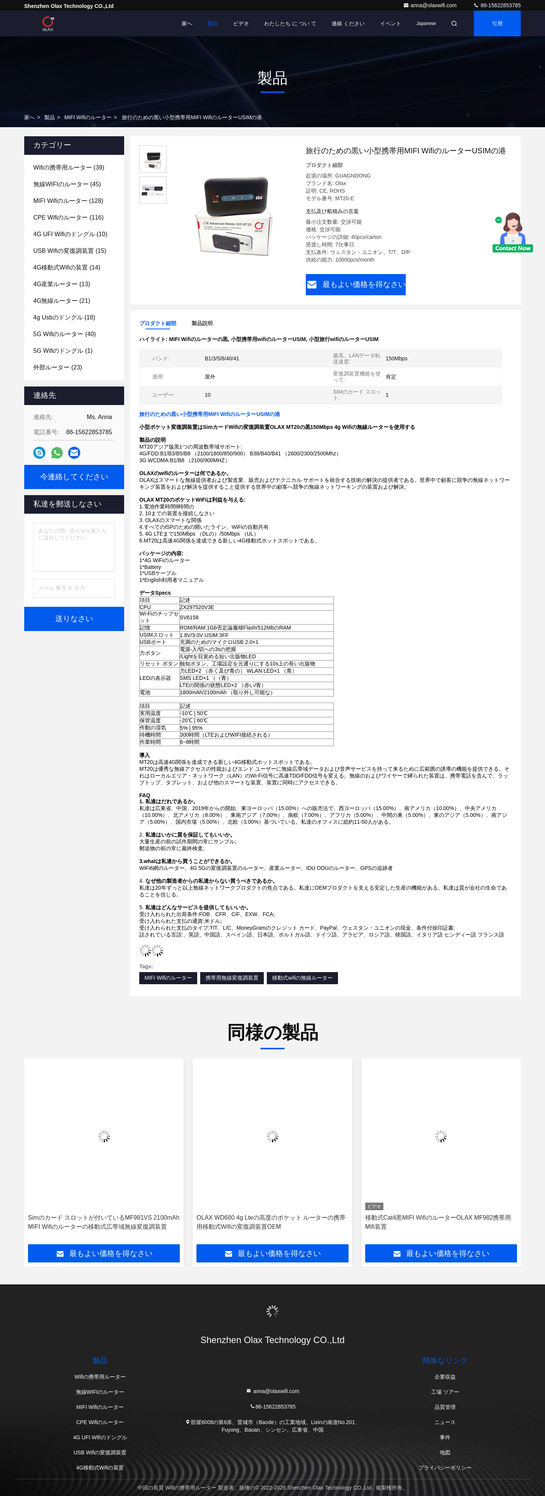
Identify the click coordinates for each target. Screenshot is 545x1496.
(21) (61, 301)
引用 (497, 23)
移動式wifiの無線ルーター (302, 978)
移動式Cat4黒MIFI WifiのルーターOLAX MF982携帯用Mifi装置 (438, 1222)
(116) (68, 217)
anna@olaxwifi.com (430, 5)
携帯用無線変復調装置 (232, 978)
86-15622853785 (497, 5)
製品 (212, 23)
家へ (187, 23)
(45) (67, 184)
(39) (68, 167)
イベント (390, 23)
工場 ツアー (445, 1392)
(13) (61, 284)
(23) (57, 367)
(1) (62, 351)
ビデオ (241, 23)
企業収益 (445, 1377)
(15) (69, 251)
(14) (66, 267)
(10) (70, 234)
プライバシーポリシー (445, 1468)
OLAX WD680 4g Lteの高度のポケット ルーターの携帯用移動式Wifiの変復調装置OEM (271, 1222)
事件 (445, 1437)
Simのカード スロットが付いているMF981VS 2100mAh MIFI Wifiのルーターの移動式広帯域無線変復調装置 (103, 1222)
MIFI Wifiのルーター (88, 117)
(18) (64, 317)
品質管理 (445, 1407)
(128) (68, 201)
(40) (64, 334)
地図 (445, 1452)
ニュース (445, 1422)
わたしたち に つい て (290, 23)
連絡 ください (348, 23)
